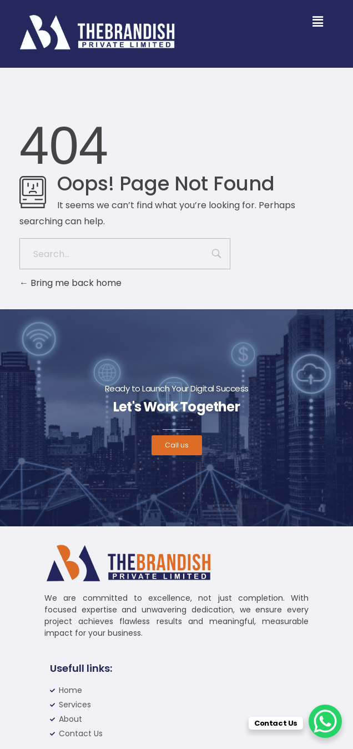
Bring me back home (70, 283)
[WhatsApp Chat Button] (325, 721)
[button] (317, 21)
